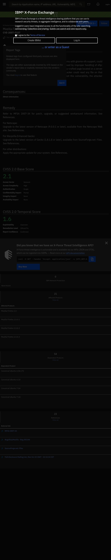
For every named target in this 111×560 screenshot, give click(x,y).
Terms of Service (37, 35)
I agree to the (31, 35)
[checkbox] (16, 35)
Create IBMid (34, 40)
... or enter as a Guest (55, 47)
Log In (77, 40)
